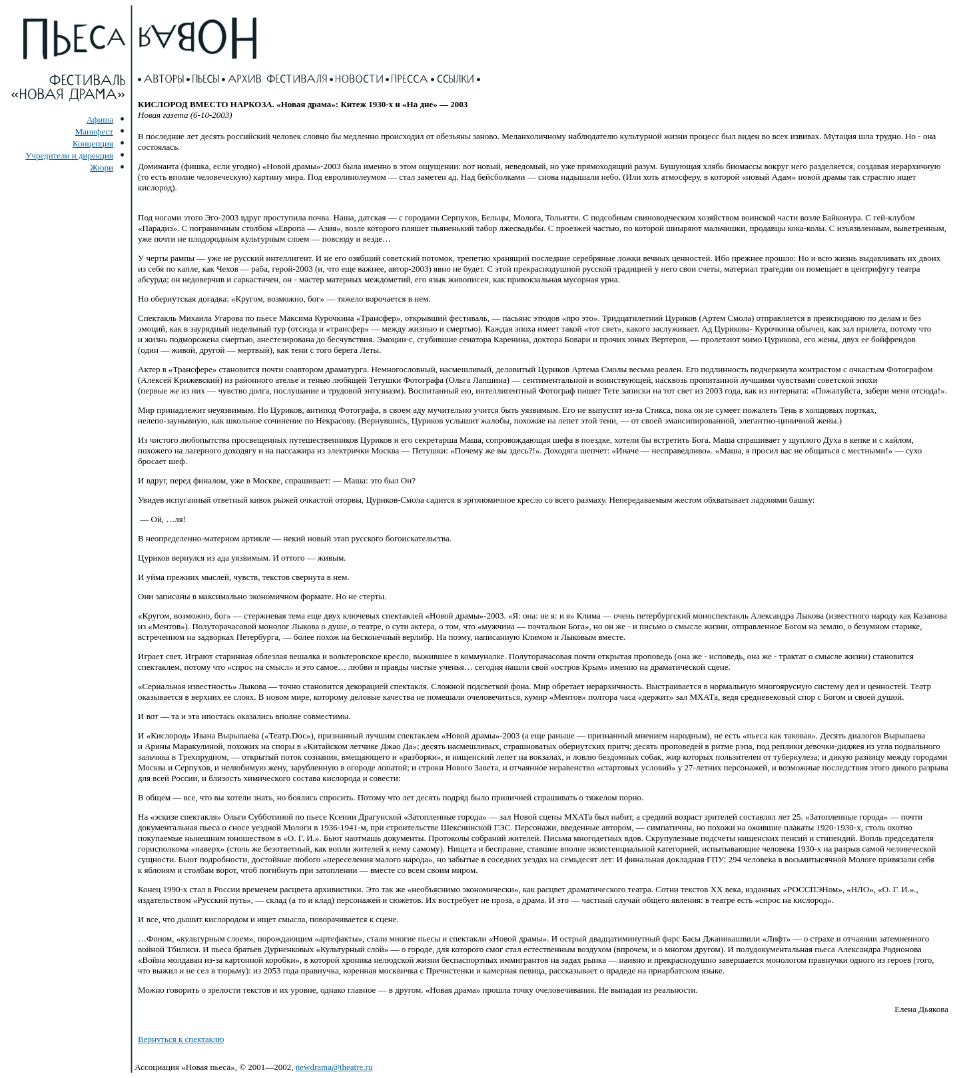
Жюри (101, 167)
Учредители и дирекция (69, 155)
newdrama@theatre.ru (334, 1067)
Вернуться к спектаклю (181, 1039)
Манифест (94, 131)
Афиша (100, 120)
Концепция (93, 143)
